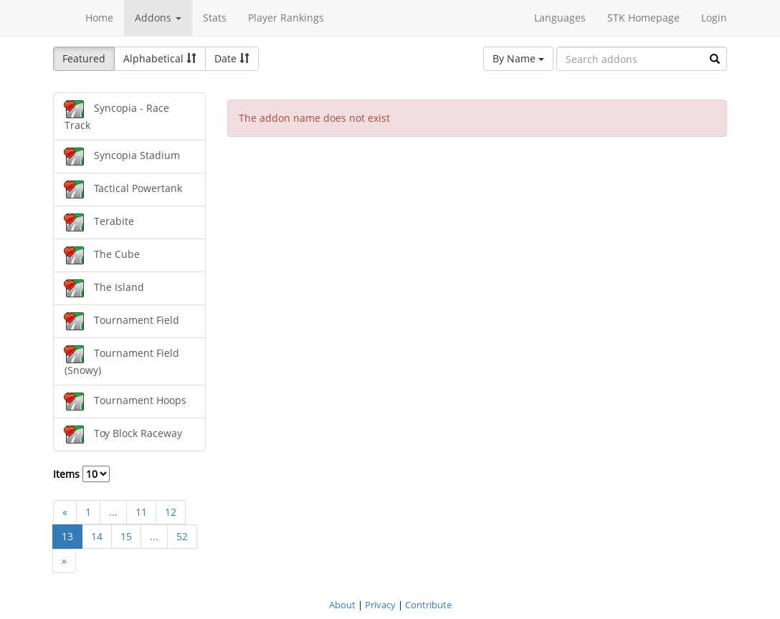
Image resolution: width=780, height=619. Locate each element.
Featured (83, 58)
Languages (560, 17)
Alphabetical (159, 58)
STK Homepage (643, 17)
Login (714, 17)
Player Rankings (286, 17)
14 (97, 536)
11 (141, 512)
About (342, 604)
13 (67, 536)
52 (182, 536)
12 (170, 512)
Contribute (428, 604)
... (113, 512)
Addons (158, 17)
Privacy (380, 604)
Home (99, 17)
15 (126, 536)
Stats (215, 17)
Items (81, 474)
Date (231, 58)
